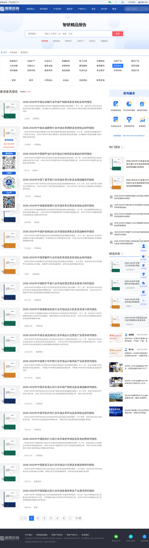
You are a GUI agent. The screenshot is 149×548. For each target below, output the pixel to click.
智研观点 (31, 9)
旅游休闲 (48, 70)
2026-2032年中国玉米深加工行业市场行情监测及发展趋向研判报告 (136, 265)
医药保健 (135, 66)
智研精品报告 (42, 535)
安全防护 (101, 70)
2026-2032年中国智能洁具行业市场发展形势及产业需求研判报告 (58, 490)
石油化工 (92, 41)
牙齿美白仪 (28, 404)
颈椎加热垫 (28, 326)
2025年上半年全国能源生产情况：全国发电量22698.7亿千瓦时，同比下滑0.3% (136, 368)
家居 (14, 80)
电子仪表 (83, 61)
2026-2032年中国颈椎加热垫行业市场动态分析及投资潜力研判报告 (60, 309)
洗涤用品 (83, 80)
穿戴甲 (26, 274)
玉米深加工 (130, 270)
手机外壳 (27, 430)
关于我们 (131, 2)
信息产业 (118, 61)
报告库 (71, 9)
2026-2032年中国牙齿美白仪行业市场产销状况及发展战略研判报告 (60, 387)
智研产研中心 (72, 535)
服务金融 (48, 66)
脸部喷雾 (27, 222)
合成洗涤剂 (28, 352)
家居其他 (101, 80)
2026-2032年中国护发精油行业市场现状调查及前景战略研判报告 (58, 231)
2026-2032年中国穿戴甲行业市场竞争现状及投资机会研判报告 (57, 257)
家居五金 (27, 481)
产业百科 (58, 9)
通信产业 (135, 61)
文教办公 (31, 66)
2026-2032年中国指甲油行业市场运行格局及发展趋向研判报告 (57, 153)
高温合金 (129, 324)
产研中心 (83, 9)
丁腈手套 (27, 196)
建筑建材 (83, 66)
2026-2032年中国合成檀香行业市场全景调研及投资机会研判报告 (58, 127)
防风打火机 (28, 455)
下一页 (78, 518)
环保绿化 (118, 70)
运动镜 (26, 119)
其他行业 (135, 70)
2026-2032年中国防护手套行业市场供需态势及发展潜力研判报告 (58, 283)
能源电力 (68, 41)
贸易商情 (44, 41)
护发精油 (27, 248)
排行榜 (105, 9)
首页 (5, 52)
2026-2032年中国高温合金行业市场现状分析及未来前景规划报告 (136, 320)
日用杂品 (48, 80)
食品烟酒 (66, 70)
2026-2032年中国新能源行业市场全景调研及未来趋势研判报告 (136, 301)
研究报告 (45, 9)
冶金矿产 (80, 41)
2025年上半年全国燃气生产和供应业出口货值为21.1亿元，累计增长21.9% (137, 383)
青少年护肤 (28, 378)
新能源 (128, 306)
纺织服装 (14, 70)
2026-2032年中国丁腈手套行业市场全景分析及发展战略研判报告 (58, 179)
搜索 (118, 34)
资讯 (94, 9)
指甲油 (26, 170)
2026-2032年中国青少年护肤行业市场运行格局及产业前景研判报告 (60, 361)
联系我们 (85, 535)
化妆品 (66, 80)
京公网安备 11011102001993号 (92, 538)
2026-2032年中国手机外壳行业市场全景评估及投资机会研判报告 (58, 413)
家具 (31, 80)
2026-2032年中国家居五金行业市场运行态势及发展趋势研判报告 (58, 464)
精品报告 (56, 41)
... (70, 518)
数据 (115, 9)
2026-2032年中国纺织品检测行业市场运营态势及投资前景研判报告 (136, 283)
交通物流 (101, 61)
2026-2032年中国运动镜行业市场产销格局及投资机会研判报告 (57, 102)
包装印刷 (31, 70)
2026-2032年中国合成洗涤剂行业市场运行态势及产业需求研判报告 (60, 335)
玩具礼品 (83, 70)
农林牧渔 (66, 66)
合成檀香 (27, 144)
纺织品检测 (130, 288)
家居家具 (24, 52)
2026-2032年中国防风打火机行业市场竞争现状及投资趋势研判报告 (60, 439)
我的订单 (143, 2)
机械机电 (104, 41)
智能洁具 (27, 507)
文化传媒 (14, 66)
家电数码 (101, 66)
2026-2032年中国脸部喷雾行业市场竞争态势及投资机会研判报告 (58, 205)
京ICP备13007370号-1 (72, 538)
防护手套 (27, 300)
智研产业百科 (57, 535)
